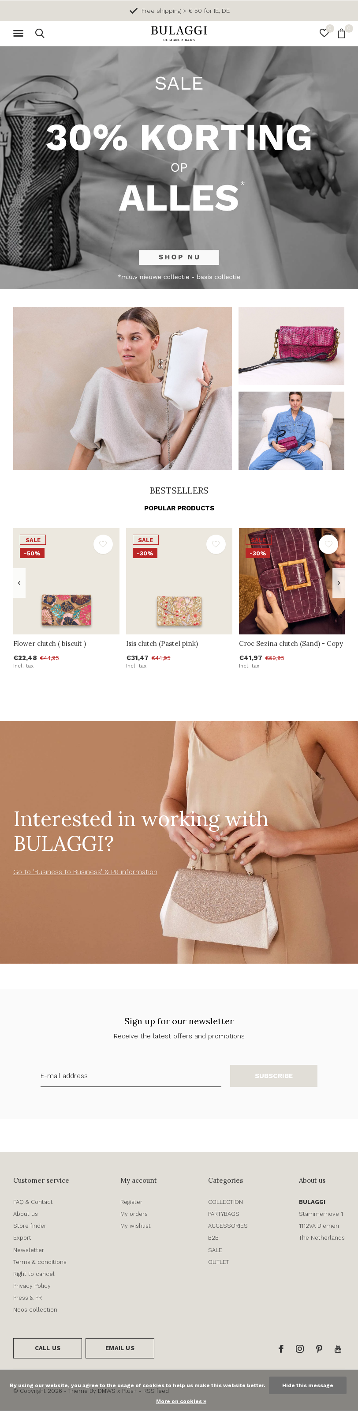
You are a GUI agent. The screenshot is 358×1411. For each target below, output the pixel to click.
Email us (119, 1348)
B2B (213, 1237)
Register (131, 1202)
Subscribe (274, 1076)
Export (22, 1237)
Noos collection (35, 1309)
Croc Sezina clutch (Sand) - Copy (291, 643)
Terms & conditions (40, 1262)
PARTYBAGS (223, 1214)
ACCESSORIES (228, 1225)
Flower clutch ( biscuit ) (49, 643)
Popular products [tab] (179, 508)
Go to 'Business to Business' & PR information (85, 872)
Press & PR (27, 1297)
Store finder (29, 1225)
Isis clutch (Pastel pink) (162, 643)
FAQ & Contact (33, 1202)
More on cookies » (181, 1401)
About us (25, 1214)
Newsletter (28, 1250)
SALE (215, 1250)
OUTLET (218, 1262)
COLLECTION (225, 1202)
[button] (19, 33)
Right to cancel (34, 1274)
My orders (134, 1214)
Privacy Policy (32, 1286)
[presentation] (19, 583)
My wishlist (135, 1225)
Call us (47, 1348)
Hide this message (307, 1385)
